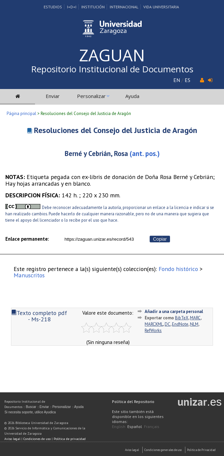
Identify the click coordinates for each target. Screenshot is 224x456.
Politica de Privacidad (201, 450)
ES (187, 80)
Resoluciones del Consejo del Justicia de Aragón (115, 130)
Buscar (31, 407)
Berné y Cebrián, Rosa (96, 153)
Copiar (160, 239)
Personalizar (91, 96)
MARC (195, 318)
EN (176, 80)
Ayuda (132, 96)
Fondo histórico (178, 269)
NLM (194, 324)
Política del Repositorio (133, 401)
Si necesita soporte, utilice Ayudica (30, 412)
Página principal (21, 113)
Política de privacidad (70, 439)
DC (167, 324)
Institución (93, 6)
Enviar (53, 96)
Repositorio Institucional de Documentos (112, 69)
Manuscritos (29, 275)
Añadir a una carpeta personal (174, 311)
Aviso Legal (132, 450)
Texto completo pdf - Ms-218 (39, 316)
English (118, 426)
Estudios (53, 6)
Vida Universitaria (161, 6)
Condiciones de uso (37, 439)
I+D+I (71, 6)
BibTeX (181, 318)
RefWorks (153, 330)
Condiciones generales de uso (163, 450)
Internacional (124, 6)
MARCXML (154, 324)
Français (151, 426)
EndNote (180, 324)
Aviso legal (12, 439)
